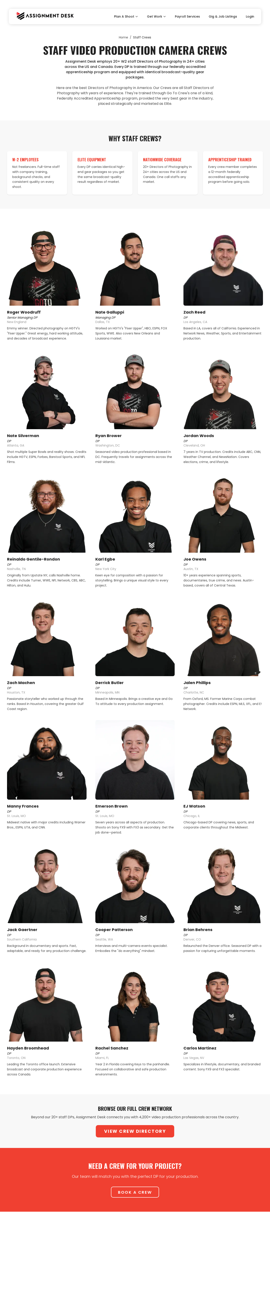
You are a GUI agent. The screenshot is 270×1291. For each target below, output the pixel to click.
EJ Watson (194, 806)
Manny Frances (23, 806)
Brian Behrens (197, 929)
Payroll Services (187, 16)
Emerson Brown (111, 806)
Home (123, 37)
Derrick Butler (109, 682)
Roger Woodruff (24, 312)
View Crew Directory (135, 1131)
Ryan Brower (108, 435)
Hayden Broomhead (28, 1048)
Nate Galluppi (109, 312)
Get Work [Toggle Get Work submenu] (156, 16)
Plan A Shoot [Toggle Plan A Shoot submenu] (126, 16)
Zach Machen (21, 682)
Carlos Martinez (199, 1048)
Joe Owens (194, 559)
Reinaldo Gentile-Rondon (33, 559)
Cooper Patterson (114, 929)
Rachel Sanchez (111, 1048)
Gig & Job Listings (223, 16)
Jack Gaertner (22, 929)
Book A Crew (135, 1192)
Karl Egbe (105, 559)
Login (250, 16)
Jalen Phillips (197, 682)
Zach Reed (194, 312)
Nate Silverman (23, 435)
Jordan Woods (198, 435)
